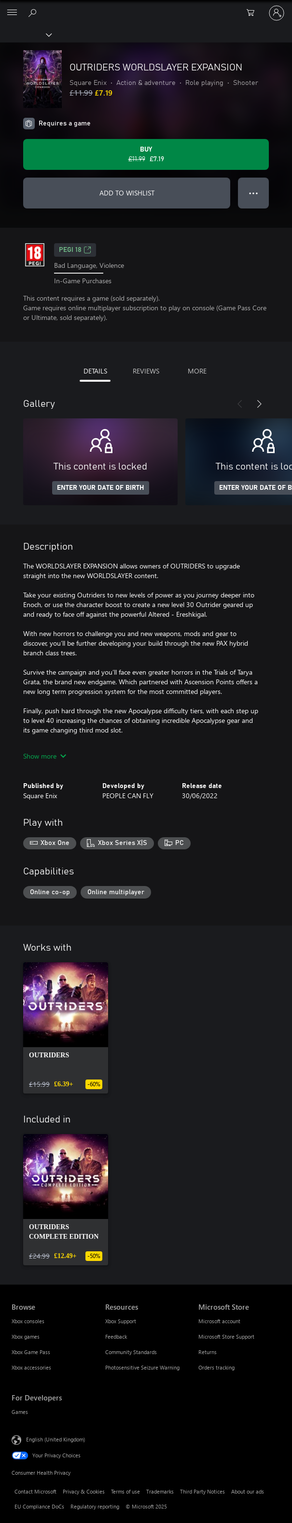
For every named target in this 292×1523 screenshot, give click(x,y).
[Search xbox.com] (34, 12)
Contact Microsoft (35, 1491)
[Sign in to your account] (276, 13)
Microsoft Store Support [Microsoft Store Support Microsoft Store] (226, 1336)
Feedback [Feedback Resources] (116, 1336)
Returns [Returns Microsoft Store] (207, 1352)
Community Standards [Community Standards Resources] (131, 1352)
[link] (65, 1028)
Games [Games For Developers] (20, 1412)
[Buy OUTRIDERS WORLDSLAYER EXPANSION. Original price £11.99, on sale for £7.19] (146, 154)
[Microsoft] (146, 7)
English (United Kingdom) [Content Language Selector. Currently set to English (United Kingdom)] (55, 1439)
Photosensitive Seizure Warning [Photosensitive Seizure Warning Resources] (142, 1367)
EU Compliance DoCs (39, 1506)
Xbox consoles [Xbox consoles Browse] (28, 1321)
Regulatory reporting (94, 1506)
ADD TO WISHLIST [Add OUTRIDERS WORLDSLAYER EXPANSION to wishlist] (126, 192)
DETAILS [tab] (95, 370)
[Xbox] (25, 34)
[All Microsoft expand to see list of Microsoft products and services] (12, 13)
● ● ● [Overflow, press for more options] (253, 192)
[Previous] (240, 404)
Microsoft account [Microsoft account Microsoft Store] (219, 1321)
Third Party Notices (202, 1491)
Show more (44, 756)
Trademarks (160, 1491)
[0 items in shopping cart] (253, 13)
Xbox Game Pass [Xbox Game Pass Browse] (31, 1352)
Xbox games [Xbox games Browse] (26, 1336)
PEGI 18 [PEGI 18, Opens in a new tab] (75, 250)
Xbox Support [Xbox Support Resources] (120, 1321)
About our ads (247, 1491)
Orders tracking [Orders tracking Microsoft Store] (216, 1367)
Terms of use (125, 1491)
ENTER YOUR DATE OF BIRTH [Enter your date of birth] (100, 488)
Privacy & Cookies (84, 1491)
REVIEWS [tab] (146, 370)
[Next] (259, 404)
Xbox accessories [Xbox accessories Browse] (31, 1367)
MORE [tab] (197, 370)
